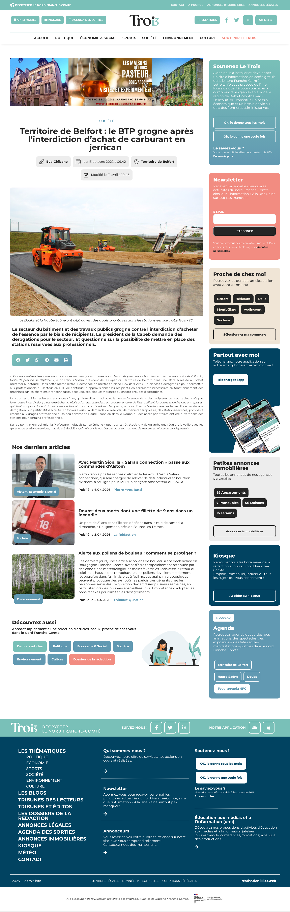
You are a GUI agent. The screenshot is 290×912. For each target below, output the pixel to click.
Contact (177, 5)
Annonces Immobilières (225, 5)
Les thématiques (42, 751)
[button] (18, 360)
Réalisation (258, 881)
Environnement (178, 38)
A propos (195, 5)
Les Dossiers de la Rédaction (44, 816)
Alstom (22, 492)
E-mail (218, 212)
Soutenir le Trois (239, 38)
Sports (129, 38)
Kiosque (29, 846)
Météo (27, 853)
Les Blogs (32, 793)
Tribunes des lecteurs (50, 800)
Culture (208, 38)
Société (149, 38)
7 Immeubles (227, 503)
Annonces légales (263, 5)
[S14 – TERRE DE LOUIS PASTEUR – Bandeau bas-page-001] (106, 105)
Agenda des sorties (46, 832)
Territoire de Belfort (157, 162)
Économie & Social (98, 38)
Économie (37, 763)
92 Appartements (231, 493)
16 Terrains (225, 513)
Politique (64, 38)
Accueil (41, 38)
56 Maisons (254, 503)
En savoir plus (223, 156)
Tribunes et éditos (45, 807)
